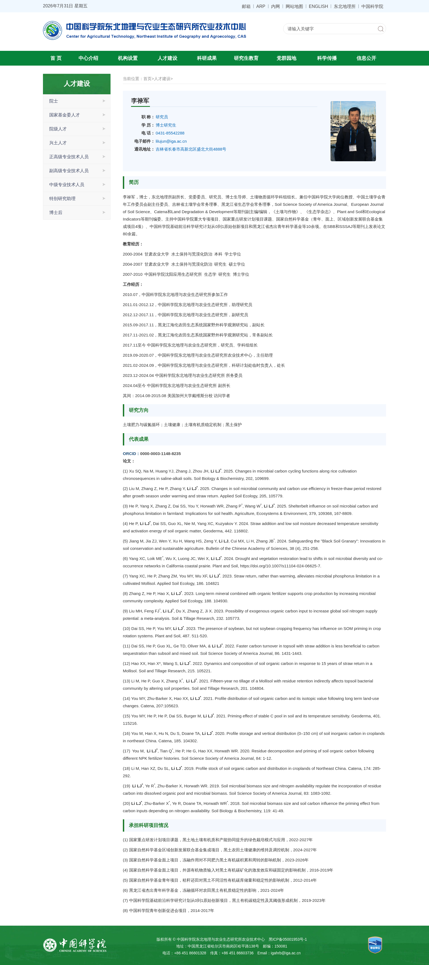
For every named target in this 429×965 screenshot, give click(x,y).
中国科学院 (372, 6)
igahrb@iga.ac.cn (286, 953)
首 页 (56, 58)
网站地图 (294, 6)
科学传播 (327, 58)
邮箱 (246, 6)
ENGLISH (318, 6)
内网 (275, 6)
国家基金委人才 (64, 115)
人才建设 (167, 58)
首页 (147, 78)
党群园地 (286, 58)
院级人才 (58, 129)
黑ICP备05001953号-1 (288, 939)
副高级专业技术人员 (69, 170)
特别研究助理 (62, 198)
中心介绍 (88, 58)
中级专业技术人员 (66, 184)
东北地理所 (345, 6)
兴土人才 (58, 142)
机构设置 (128, 58)
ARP (260, 6)
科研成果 (207, 58)
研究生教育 (246, 58)
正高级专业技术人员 (69, 156)
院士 (53, 101)
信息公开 (366, 58)
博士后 (55, 212)
